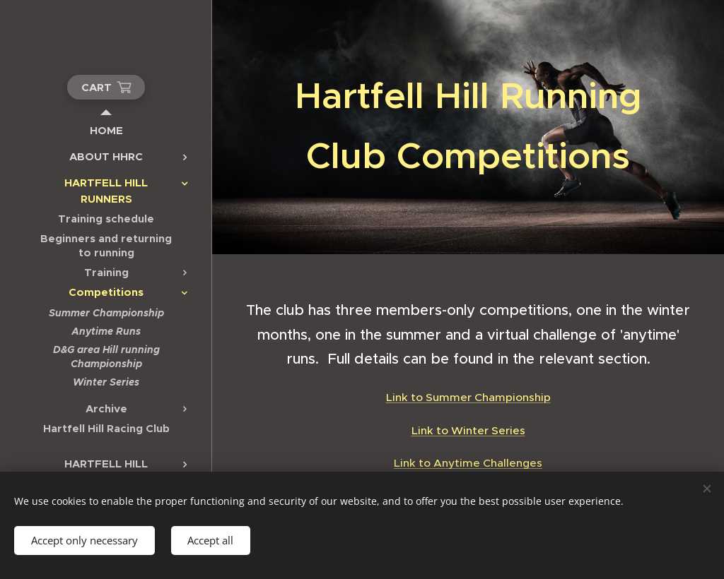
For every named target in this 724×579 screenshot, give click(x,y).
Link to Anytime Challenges (468, 463)
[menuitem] (106, 130)
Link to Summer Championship (468, 397)
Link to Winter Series (468, 430)
